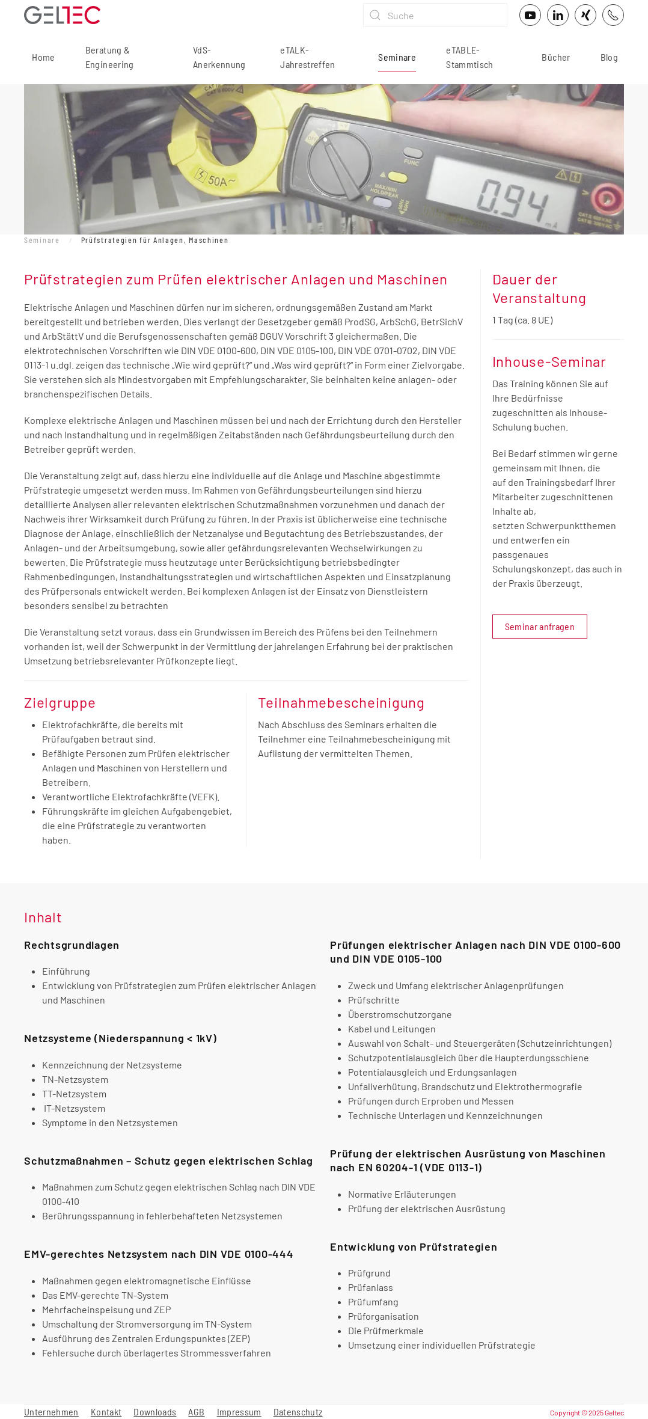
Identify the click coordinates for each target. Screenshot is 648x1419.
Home (42, 57)
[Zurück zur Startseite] (62, 15)
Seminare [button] (397, 57)
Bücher (556, 57)
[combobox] (435, 15)
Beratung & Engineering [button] (109, 57)
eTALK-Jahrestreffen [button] (307, 57)
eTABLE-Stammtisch (470, 57)
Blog (609, 57)
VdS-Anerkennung (219, 57)
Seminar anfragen (540, 626)
